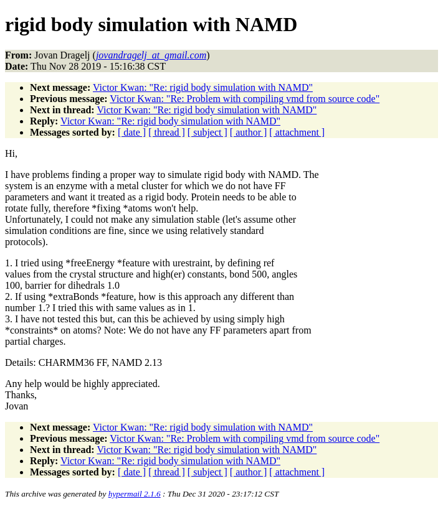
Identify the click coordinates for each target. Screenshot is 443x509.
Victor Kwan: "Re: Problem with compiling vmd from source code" (244, 98)
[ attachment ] (297, 132)
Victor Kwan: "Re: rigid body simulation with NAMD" (203, 87)
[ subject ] (207, 132)
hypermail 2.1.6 (134, 493)
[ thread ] (166, 132)
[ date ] (132, 132)
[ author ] (248, 132)
